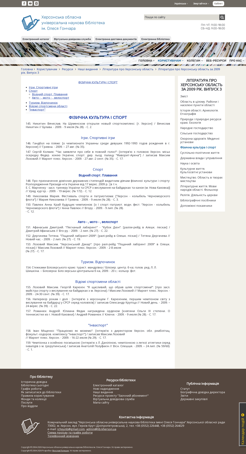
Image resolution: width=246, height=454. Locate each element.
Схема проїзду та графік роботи (70, 432)
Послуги (26, 402)
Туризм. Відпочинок (43, 103)
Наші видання (88, 69)
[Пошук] (222, 17)
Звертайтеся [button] (201, 3)
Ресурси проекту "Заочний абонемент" (121, 395)
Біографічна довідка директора (202, 392)
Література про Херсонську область (128, 69)
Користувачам (47, 69)
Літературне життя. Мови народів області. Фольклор (199, 187)
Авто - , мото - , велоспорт (50, 98)
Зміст (184, 96)
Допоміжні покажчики (196, 205)
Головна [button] (147, 60)
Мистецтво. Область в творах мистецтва (201, 179)
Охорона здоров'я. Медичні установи (199, 140)
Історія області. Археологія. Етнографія (199, 112)
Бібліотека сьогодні (35, 385)
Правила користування (37, 395)
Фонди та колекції (34, 399)
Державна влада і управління (201, 158)
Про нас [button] (236, 60)
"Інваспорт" (37, 109)
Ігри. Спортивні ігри (43, 87)
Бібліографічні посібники (198, 200)
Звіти (184, 395)
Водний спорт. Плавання (49, 94)
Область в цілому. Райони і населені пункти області (199, 103)
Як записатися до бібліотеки (41, 392)
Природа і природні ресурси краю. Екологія (200, 120)
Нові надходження (106, 389)
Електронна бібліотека (155, 39)
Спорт (33, 91)
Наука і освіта (190, 163)
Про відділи (29, 406)
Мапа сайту (101, 402)
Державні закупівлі (194, 399)
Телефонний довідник (63, 436)
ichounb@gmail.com (71, 429)
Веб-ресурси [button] (216, 60)
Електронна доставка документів (116, 39)
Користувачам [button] (171, 60)
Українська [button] (181, 3)
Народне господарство (196, 128)
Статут (185, 389)
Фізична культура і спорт (198, 147)
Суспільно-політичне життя (199, 152)
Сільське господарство (196, 133)
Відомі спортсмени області (48, 106)
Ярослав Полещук (60, 450)
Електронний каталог (36, 39)
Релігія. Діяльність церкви (198, 195)
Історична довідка (34, 382)
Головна (27, 69)
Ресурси (67, 69)
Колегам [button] (195, 60)
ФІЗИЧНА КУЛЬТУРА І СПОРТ (98, 82)
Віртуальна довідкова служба (72, 39)
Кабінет (218, 3)
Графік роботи (31, 389)
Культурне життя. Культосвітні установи (196, 170)
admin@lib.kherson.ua (101, 429)
